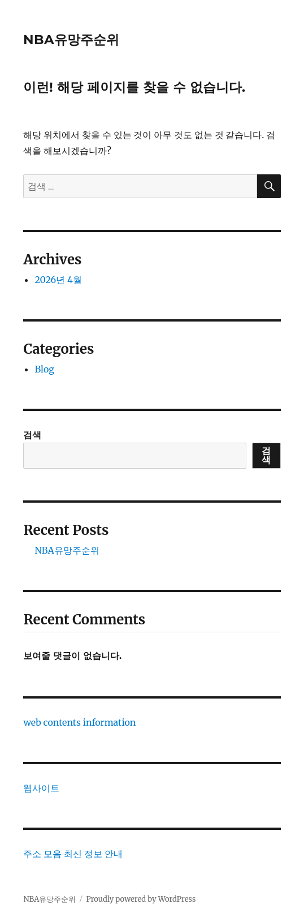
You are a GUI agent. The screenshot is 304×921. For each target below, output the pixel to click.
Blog (44, 369)
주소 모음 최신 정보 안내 (72, 853)
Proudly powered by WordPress (141, 899)
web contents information (79, 722)
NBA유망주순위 (71, 40)
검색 (32, 434)
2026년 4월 (57, 279)
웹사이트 (41, 788)
